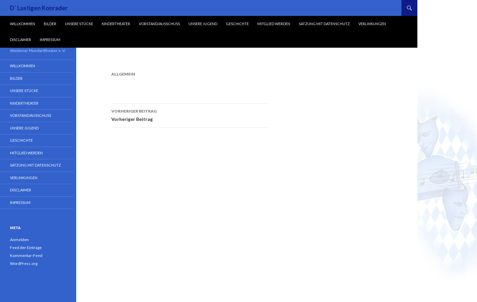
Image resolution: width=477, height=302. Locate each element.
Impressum (50, 39)
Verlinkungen (372, 24)
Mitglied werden (273, 24)
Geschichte (237, 24)
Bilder (50, 24)
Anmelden (19, 239)
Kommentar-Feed (26, 255)
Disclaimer (20, 39)
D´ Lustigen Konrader (39, 8)
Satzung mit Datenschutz (324, 24)
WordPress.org (23, 263)
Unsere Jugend (202, 24)
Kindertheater (116, 24)
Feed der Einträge (26, 247)
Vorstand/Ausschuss (159, 24)
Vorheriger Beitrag (189, 114)
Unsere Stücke (79, 24)
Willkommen (22, 24)
